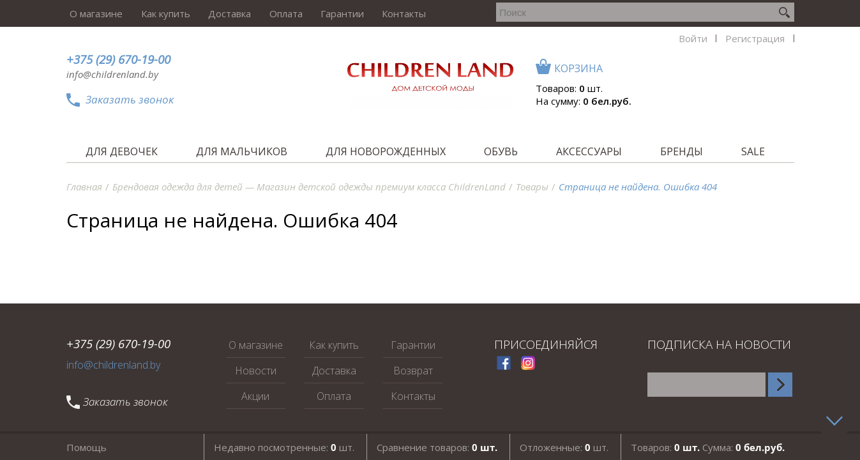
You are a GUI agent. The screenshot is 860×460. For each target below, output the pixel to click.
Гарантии (327, 13)
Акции (255, 396)
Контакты (387, 13)
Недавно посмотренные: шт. (284, 446)
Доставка (220, 13)
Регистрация (626, 13)
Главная (84, 186)
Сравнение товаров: (437, 446)
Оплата (273, 13)
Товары (532, 186)
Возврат (413, 371)
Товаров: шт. (728, 88)
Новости (255, 371)
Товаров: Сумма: (708, 446)
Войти (567, 13)
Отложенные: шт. (564, 446)
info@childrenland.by (112, 74)
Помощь (86, 446)
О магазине (92, 13)
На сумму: (743, 101)
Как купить (159, 13)
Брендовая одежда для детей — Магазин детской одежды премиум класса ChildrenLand (309, 186)
